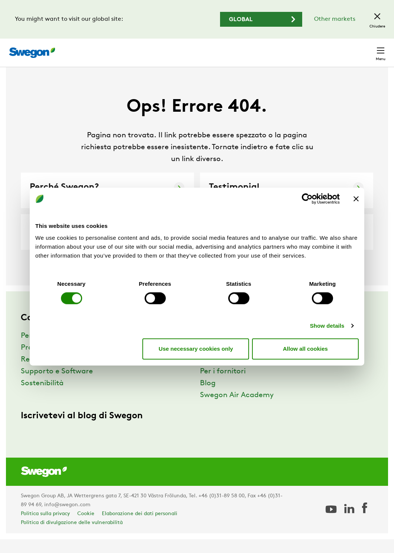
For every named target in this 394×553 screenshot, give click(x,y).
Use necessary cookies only (196, 349)
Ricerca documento (251, 49)
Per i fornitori (223, 385)
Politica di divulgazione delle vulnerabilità (72, 536)
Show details (327, 325)
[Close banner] (356, 199)
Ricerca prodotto (185, 48)
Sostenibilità (42, 397)
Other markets (334, 19)
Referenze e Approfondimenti (72, 373)
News (209, 373)
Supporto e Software (57, 385)
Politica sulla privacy (45, 527)
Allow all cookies (305, 349)
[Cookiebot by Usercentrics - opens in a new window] (307, 198)
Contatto (366, 49)
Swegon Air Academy (237, 409)
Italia (331, 49)
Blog (208, 397)
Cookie (85, 527)
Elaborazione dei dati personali (139, 527)
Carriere (300, 49)
